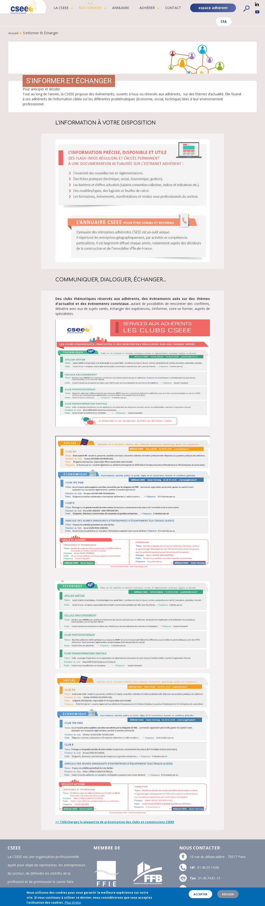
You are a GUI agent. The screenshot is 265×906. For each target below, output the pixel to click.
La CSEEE (67, 7)
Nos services (97, 7)
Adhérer (153, 7)
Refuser (228, 896)
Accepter (200, 896)
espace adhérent (235, 21)
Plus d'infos (73, 904)
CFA (192, 24)
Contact (180, 7)
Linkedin (257, 4)
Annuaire (127, 7)
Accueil (13, 35)
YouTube (257, 12)
